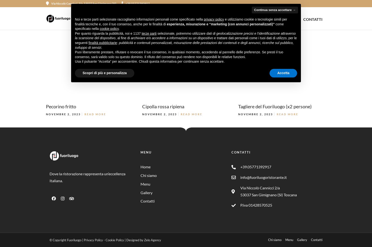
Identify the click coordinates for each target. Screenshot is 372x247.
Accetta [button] (283, 73)
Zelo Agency (152, 240)
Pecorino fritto (61, 106)
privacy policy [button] (214, 19)
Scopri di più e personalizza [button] (105, 73)
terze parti (149, 33)
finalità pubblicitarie (103, 43)
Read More (95, 114)
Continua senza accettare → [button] (275, 10)
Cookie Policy (115, 240)
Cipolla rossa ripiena (163, 106)
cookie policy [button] (109, 29)
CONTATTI (312, 19)
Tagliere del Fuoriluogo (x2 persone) (275, 106)
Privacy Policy (93, 240)
